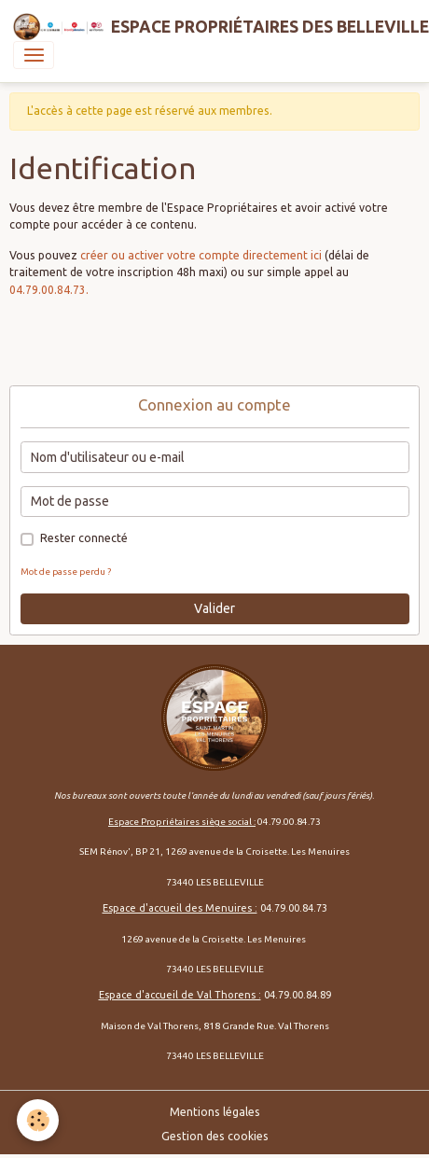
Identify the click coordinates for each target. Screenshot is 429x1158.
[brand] (208, 27)
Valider (214, 608)
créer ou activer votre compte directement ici (201, 255)
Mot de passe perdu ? (66, 571)
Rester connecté (84, 538)
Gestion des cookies (215, 1136)
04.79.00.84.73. (49, 290)
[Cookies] (38, 1120)
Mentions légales (215, 1112)
